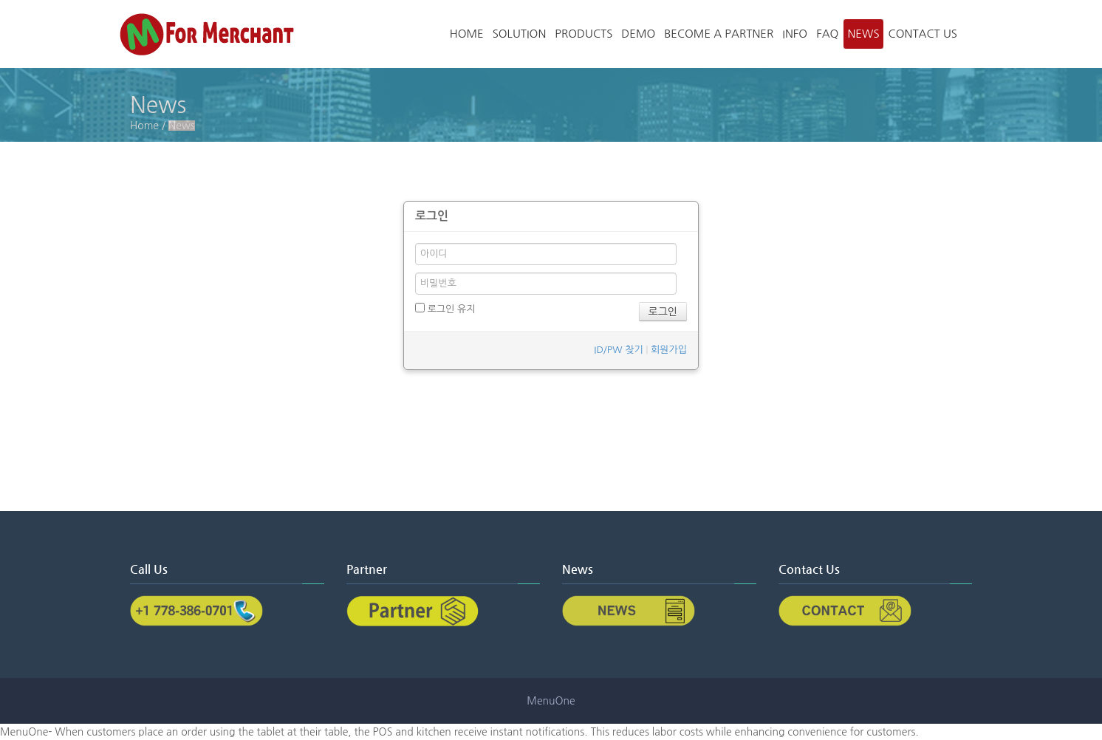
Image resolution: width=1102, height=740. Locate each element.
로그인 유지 (445, 308)
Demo (638, 33)
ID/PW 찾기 (618, 349)
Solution (520, 33)
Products (583, 33)
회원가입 (669, 349)
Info (794, 33)
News (863, 33)
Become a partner (718, 33)
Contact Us (923, 33)
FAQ (827, 33)
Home (467, 33)
